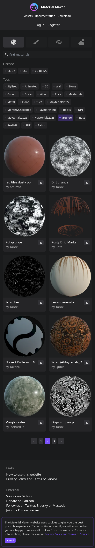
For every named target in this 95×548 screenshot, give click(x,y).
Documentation (45, 16)
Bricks (29, 94)
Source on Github (19, 496)
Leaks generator (63, 302)
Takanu (15, 367)
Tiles (39, 102)
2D (46, 86)
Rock (58, 94)
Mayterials (75, 94)
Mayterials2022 (59, 102)
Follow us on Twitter (20, 505)
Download (64, 16)
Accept (10, 540)
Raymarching (47, 110)
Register (54, 25)
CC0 (24, 71)
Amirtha (16, 187)
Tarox (60, 187)
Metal (11, 102)
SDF (28, 125)
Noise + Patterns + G (20, 362)
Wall (58, 86)
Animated (31, 86)
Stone (72, 86)
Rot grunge (13, 242)
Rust (82, 117)
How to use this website (23, 474)
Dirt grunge (59, 182)
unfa (59, 247)
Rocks (67, 110)
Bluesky (42, 505)
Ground (12, 94)
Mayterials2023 (45, 117)
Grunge (67, 117)
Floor (25, 102)
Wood (44, 94)
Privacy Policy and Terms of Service (67, 534)
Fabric (42, 125)
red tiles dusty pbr (18, 182)
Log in (39, 25)
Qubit (60, 367)
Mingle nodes (15, 422)
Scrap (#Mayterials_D (66, 362)
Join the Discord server (22, 510)
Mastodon (60, 505)
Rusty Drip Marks (63, 242)
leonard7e (17, 427)
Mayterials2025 (17, 117)
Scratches (12, 302)
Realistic (12, 125)
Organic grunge (63, 422)
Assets (28, 16)
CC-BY (11, 71)
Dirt (80, 110)
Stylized (12, 86)
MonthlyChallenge (19, 110)
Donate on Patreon (20, 501)
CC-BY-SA (41, 71)
